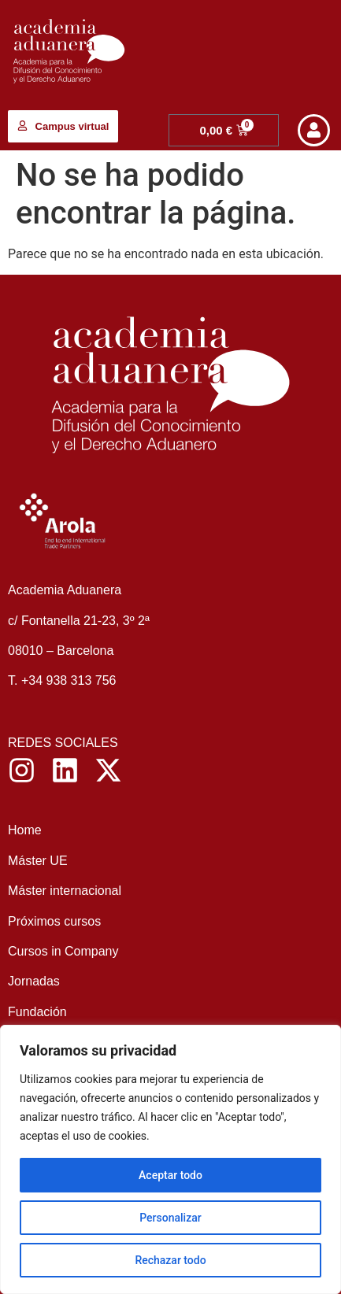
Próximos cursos (54, 921)
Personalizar (170, 1217)
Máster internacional (66, 890)
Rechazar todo (170, 1260)
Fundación (39, 1012)
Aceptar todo (170, 1175)
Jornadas (34, 981)
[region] (170, 1159)
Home (25, 830)
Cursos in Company (63, 951)
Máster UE (38, 860)
